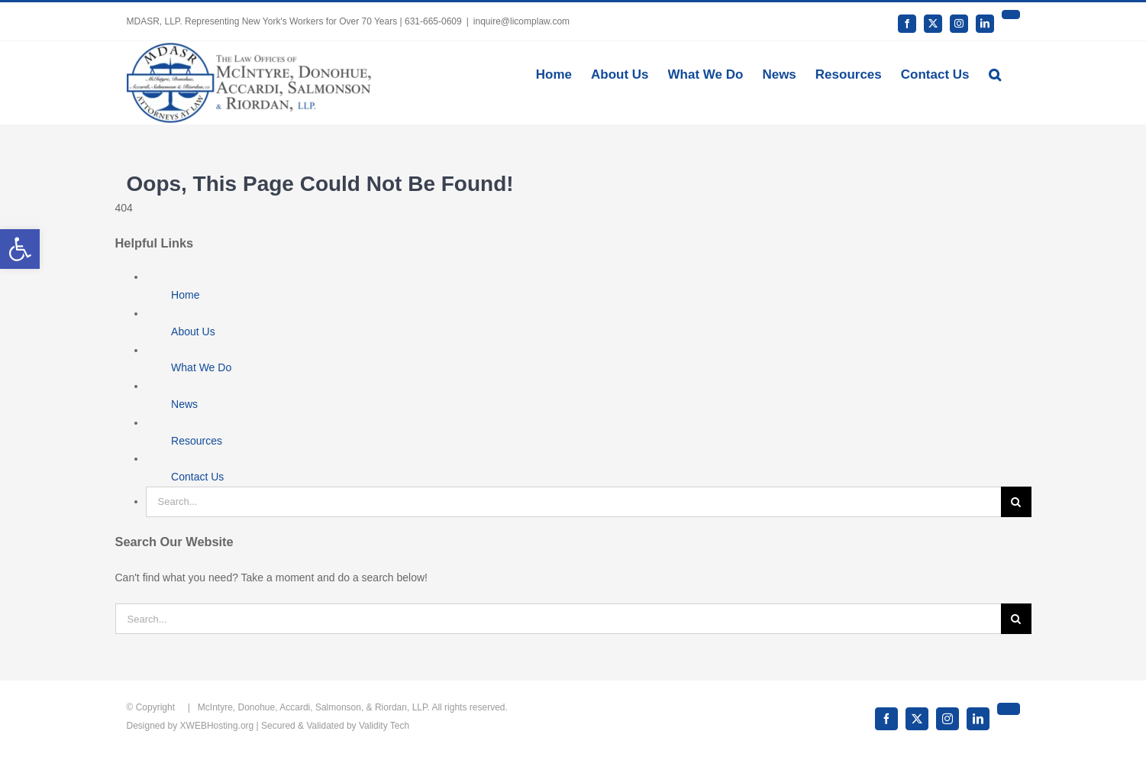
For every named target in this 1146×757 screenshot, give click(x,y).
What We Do (201, 367)
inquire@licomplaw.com (521, 21)
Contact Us (197, 477)
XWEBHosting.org (217, 725)
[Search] (1016, 502)
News (184, 404)
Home (185, 295)
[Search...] (573, 502)
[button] (995, 73)
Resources (196, 441)
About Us (193, 331)
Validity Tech (384, 725)
